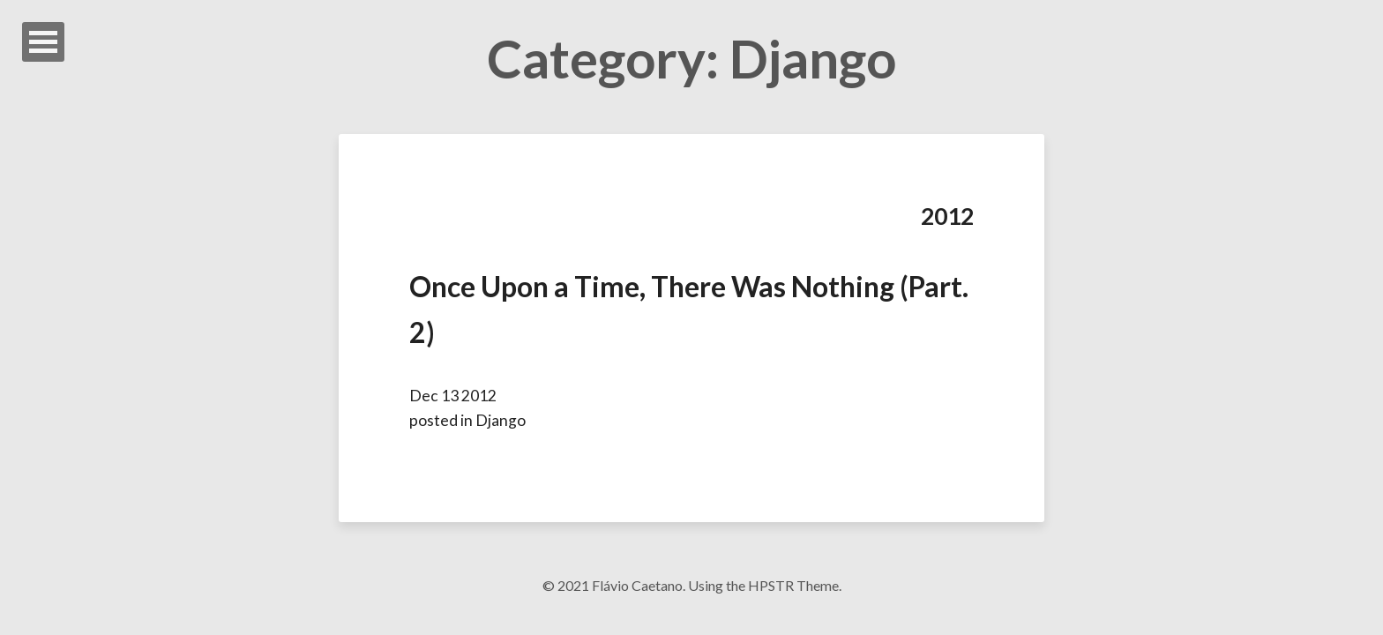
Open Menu (43, 42)
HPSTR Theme (793, 585)
